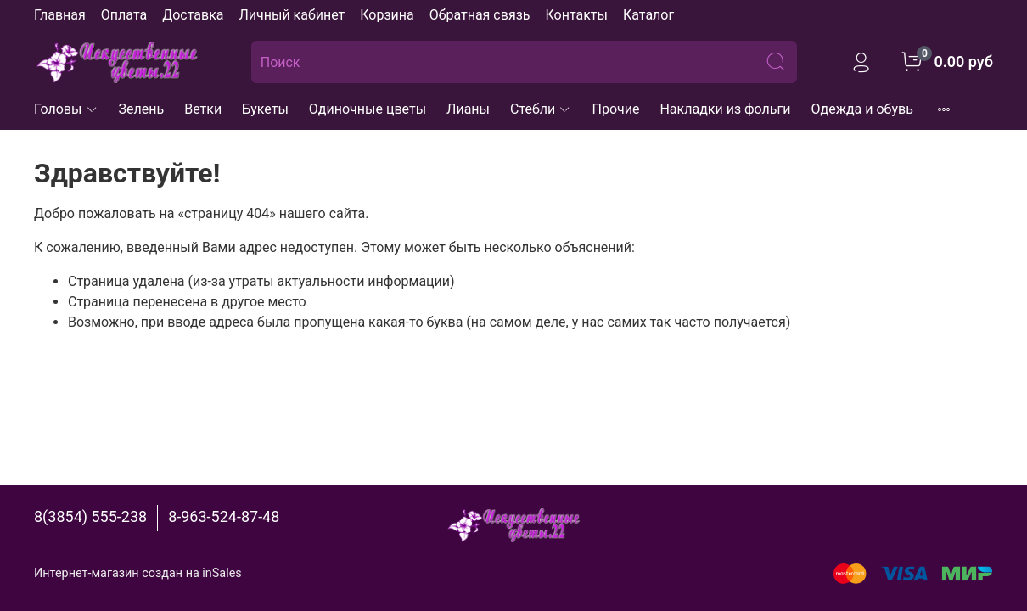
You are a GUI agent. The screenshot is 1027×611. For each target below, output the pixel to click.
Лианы (468, 109)
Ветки (203, 109)
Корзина (386, 15)
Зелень (142, 109)
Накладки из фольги (724, 109)
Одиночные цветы (367, 109)
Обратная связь (479, 15)
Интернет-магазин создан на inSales (138, 573)
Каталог (648, 15)
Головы (66, 109)
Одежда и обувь (862, 109)
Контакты (576, 15)
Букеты (265, 109)
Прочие (615, 109)
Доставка (192, 15)
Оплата (124, 15)
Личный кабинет (292, 15)
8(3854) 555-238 (90, 516)
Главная (60, 15)
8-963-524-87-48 (223, 516)
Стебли (541, 109)
